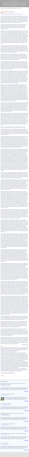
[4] (3, 170)
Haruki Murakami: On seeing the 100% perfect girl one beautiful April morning (13, 433)
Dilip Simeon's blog (14, 1)
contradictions (18, 268)
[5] (16, 279)
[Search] (27, 1)
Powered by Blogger (14, 453)
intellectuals (13, 283)
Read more (26, 391)
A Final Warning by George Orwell (6, 403)
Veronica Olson (16, 455)
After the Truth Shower (4, 443)
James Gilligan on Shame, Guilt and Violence (8, 423)
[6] (24, 319)
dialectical (7, 321)
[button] (27, 8)
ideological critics (11, 84)
